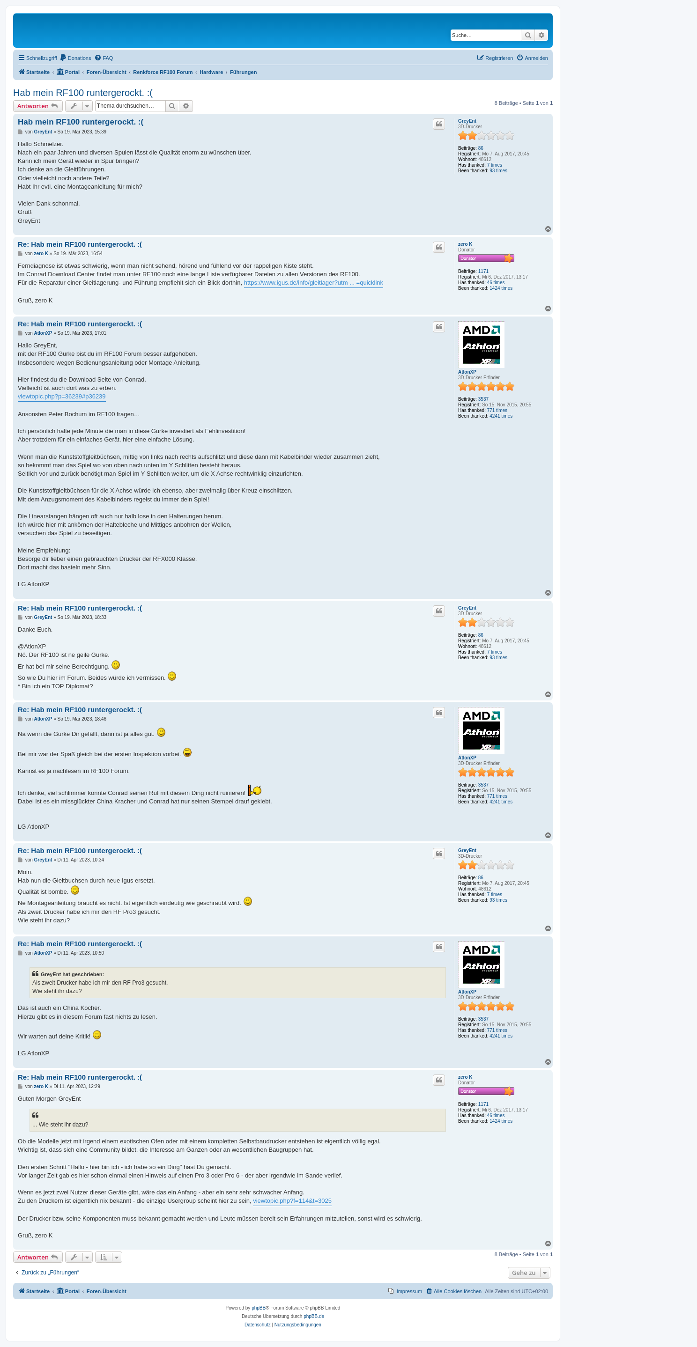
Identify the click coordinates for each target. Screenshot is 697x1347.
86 (480, 148)
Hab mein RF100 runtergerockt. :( (83, 93)
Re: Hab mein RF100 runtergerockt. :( (80, 244)
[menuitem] (75, 58)
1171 (483, 271)
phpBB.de (314, 1316)
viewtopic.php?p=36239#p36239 (62, 396)
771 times (497, 410)
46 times (496, 282)
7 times (494, 165)
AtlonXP (467, 372)
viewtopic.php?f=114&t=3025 (292, 1200)
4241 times (500, 416)
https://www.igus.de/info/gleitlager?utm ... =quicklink (313, 282)
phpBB (259, 1307)
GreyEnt (467, 121)
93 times (498, 170)
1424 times (500, 288)
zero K (465, 244)
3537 (483, 399)
